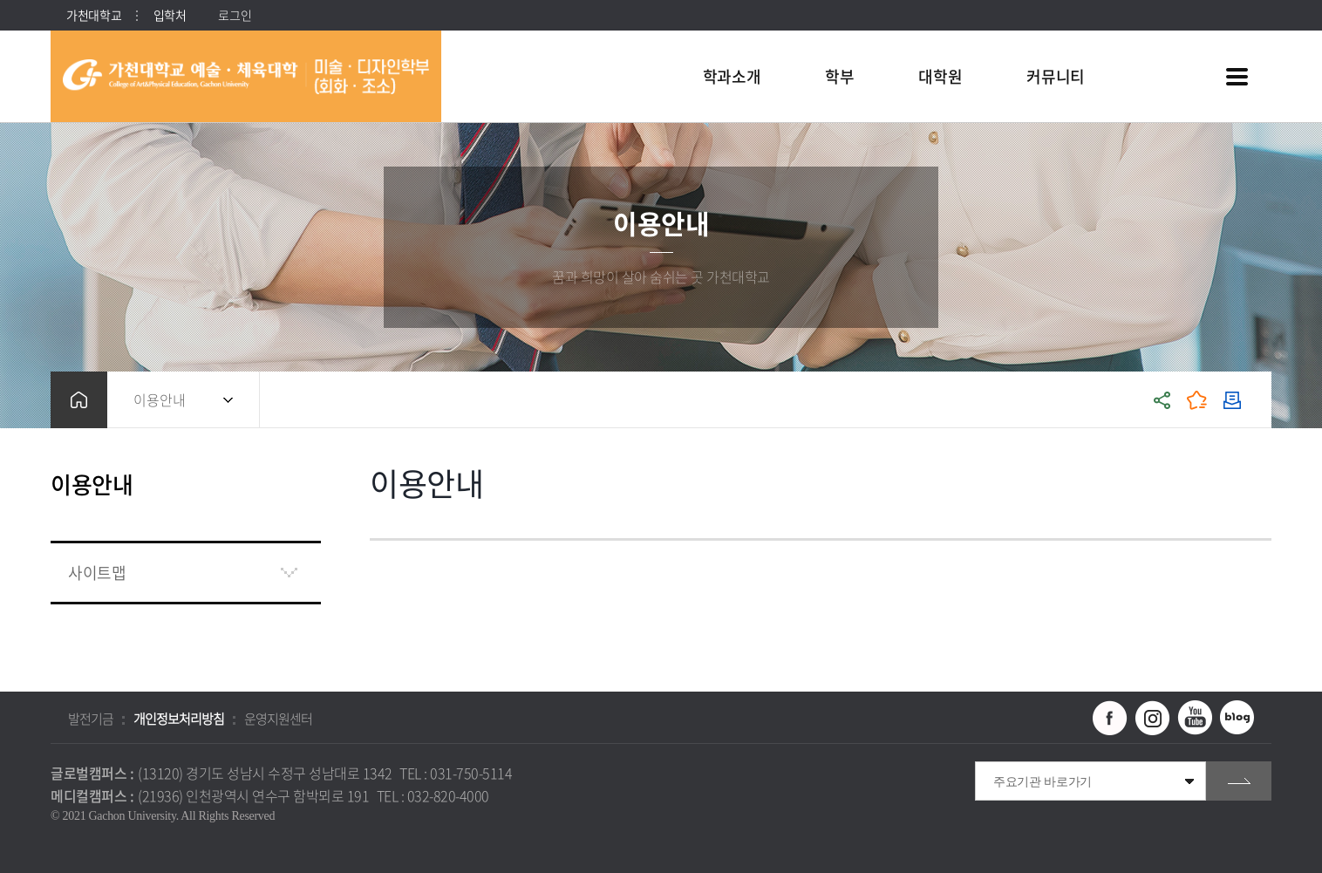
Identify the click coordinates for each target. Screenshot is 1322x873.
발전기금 (90, 718)
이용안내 (159, 399)
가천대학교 (94, 15)
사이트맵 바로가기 (1236, 77)
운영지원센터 (278, 718)
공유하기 (1162, 400)
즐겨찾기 (1197, 400)
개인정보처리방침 (178, 718)
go (1238, 781)
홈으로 (79, 400)
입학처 (170, 15)
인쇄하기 (1232, 400)
